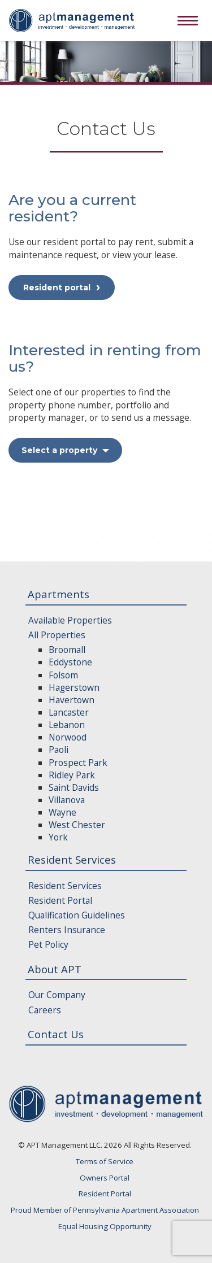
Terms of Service (104, 1161)
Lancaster (69, 712)
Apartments (58, 594)
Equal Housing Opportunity (105, 1226)
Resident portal (56, 287)
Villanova (67, 800)
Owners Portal (104, 1178)
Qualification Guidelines (76, 915)
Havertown (71, 700)
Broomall (67, 649)
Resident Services (72, 859)
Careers (44, 1010)
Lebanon (67, 724)
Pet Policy (48, 944)
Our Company (56, 994)
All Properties (56, 635)
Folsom (63, 675)
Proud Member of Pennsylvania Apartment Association (105, 1210)
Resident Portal (60, 900)
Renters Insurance (66, 930)
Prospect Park (78, 762)
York (58, 837)
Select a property (65, 450)
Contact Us (56, 1034)
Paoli (58, 749)
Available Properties (70, 620)
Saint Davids (74, 787)
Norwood (67, 737)
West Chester (77, 824)
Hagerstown (74, 687)
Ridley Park (72, 775)
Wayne (62, 812)
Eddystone (70, 662)
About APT (54, 969)
